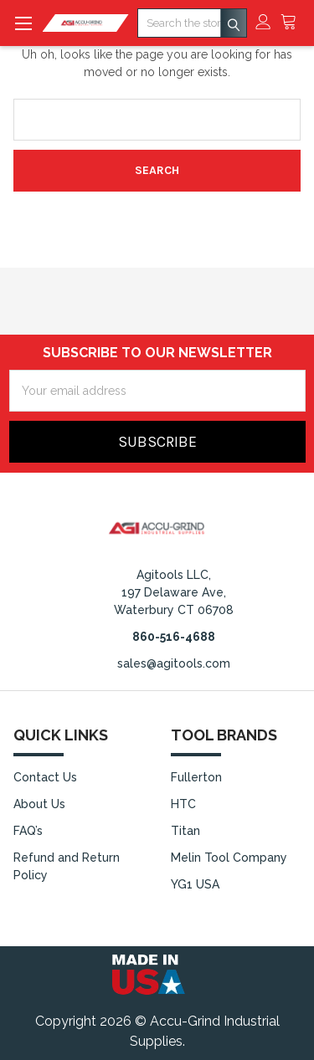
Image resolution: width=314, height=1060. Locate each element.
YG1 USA (195, 884)
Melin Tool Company (229, 857)
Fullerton (196, 777)
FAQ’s (28, 830)
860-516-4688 (173, 636)
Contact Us (45, 777)
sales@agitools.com (173, 663)
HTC (183, 804)
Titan (185, 830)
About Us (39, 804)
